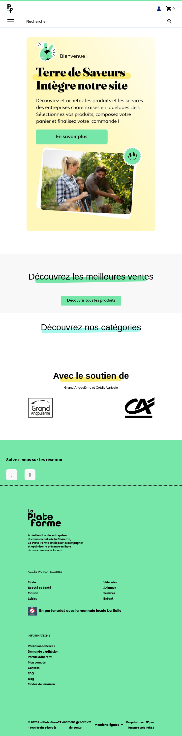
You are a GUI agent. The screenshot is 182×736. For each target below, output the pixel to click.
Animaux (109, 588)
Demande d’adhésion (43, 651)
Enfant (108, 598)
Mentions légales (107, 725)
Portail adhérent (40, 657)
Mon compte (37, 662)
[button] (91, 301)
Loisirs (32, 598)
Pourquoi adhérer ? (41, 646)
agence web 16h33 (141, 727)
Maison (33, 593)
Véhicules (110, 582)
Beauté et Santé (39, 588)
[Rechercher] (58, 21)
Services (109, 593)
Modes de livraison (41, 684)
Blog (31, 679)
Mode (32, 582)
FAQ (31, 673)
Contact (33, 668)
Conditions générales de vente (75, 725)
